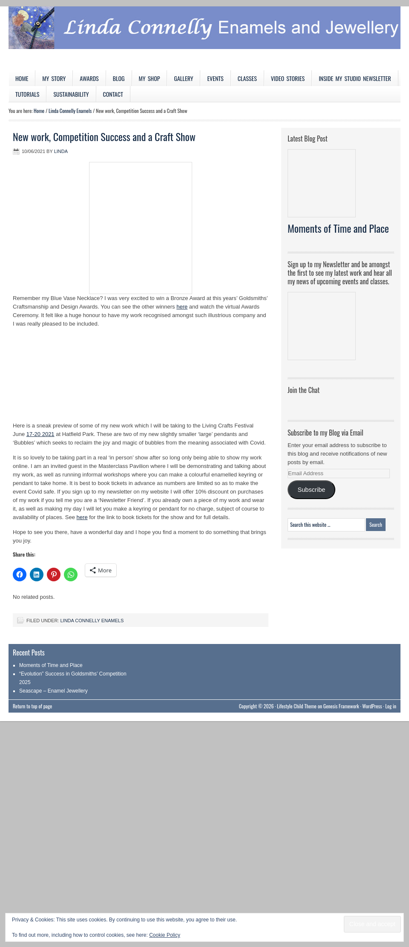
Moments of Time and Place (338, 228)
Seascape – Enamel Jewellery (53, 691)
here (181, 306)
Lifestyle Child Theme (297, 706)
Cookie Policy (164, 935)
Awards (89, 78)
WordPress (372, 706)
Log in (390, 706)
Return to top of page (32, 706)
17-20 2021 (40, 434)
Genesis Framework (341, 706)
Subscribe (311, 489)
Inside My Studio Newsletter (355, 78)
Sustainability (71, 94)
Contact (113, 94)
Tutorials (27, 94)
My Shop (149, 78)
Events (215, 78)
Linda (61, 151)
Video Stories (288, 78)
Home (21, 78)
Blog (119, 78)
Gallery (183, 78)
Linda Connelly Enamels (92, 620)
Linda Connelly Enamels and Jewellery (204, 38)
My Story (54, 78)
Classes (247, 78)
